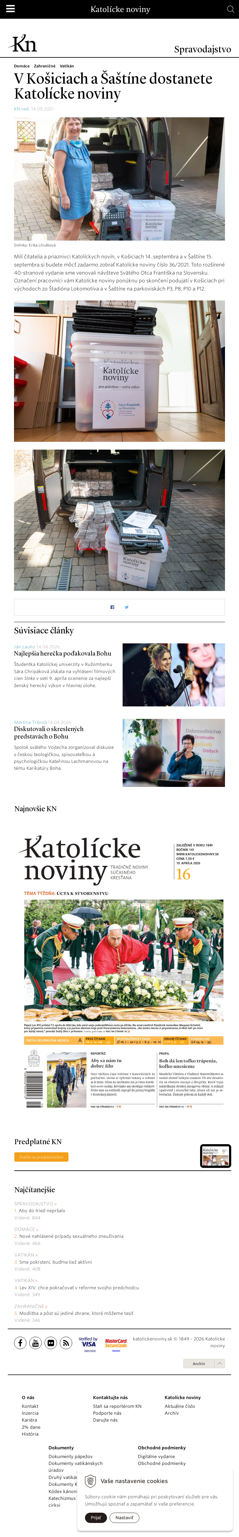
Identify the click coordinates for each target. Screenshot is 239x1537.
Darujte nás (105, 1419)
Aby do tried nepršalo (42, 1210)
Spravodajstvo (33, 1203)
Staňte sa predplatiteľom (41, 1157)
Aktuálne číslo (180, 1406)
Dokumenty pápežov (71, 1456)
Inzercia (30, 1413)
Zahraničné (29, 1306)
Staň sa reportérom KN (117, 1406)
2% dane (31, 1427)
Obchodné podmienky (162, 1463)
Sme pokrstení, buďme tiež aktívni (55, 1262)
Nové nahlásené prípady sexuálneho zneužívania (71, 1236)
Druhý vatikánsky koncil (74, 1477)
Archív (199, 1363)
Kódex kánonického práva (76, 1491)
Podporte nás (107, 1413)
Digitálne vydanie (156, 1456)
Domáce (24, 1229)
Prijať (96, 1517)
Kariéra (29, 1419)
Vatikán (24, 1254)
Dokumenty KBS (65, 1484)
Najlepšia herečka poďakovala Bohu (62, 654)
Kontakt (30, 1406)
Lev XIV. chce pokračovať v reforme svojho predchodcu (79, 1287)
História (30, 1434)
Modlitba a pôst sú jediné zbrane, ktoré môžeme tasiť (76, 1313)
